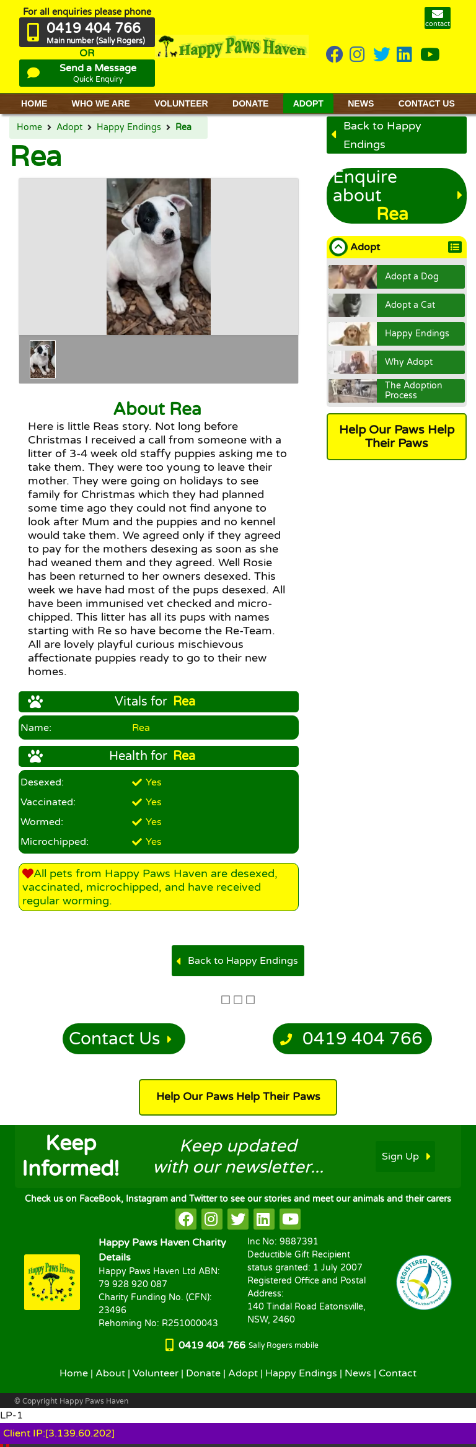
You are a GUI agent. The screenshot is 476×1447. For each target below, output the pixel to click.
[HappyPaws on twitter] (382, 55)
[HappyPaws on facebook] (185, 1219)
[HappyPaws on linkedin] (405, 55)
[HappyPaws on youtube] (430, 55)
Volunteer (155, 1373)
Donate (203, 1373)
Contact (397, 1373)
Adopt (69, 128)
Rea (183, 128)
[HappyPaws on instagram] (358, 55)
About (110, 1373)
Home (29, 128)
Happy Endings (129, 128)
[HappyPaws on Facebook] (334, 55)
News (358, 1373)
